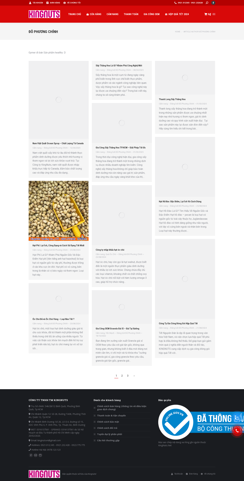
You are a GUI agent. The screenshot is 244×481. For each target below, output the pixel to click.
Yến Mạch (110, 333)
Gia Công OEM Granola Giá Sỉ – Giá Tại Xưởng (117, 328)
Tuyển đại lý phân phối (109, 434)
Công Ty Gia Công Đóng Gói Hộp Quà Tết (178, 323)
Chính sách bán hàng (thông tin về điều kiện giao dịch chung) (121, 408)
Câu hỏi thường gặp (108, 440)
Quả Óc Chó (111, 254)
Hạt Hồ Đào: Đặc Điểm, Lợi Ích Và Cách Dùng (180, 201)
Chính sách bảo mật (108, 421)
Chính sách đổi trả (107, 427)
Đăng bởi (182, 206)
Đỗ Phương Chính (43, 32)
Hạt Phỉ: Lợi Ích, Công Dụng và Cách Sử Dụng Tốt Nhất (58, 245)
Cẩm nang (163, 206)
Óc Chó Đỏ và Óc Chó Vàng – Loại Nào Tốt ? (53, 319)
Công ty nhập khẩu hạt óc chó (110, 249)
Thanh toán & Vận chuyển (111, 415)
